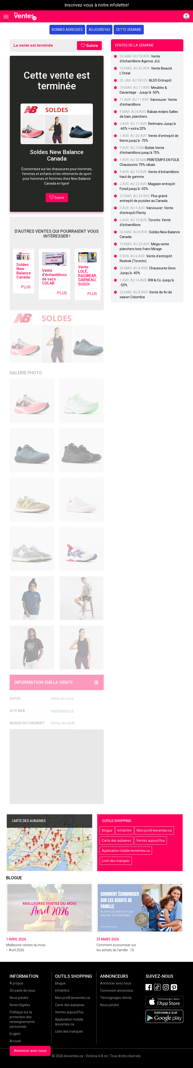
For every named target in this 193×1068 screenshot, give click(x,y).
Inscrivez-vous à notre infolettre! (96, 5)
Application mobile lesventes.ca (126, 851)
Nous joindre (19, 998)
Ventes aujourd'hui (150, 840)
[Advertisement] (56, 766)
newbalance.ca (62, 711)
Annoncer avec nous (30, 1051)
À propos (16, 983)
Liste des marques (116, 861)
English (15, 1034)
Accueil (15, 1041)
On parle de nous (22, 990)
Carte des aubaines (116, 840)
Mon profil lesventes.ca (154, 830)
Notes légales (20, 1005)
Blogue (107, 830)
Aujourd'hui (99, 30)
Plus (26, 287)
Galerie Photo (26, 372)
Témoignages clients (116, 998)
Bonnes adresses (67, 30)
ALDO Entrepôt (160, 80)
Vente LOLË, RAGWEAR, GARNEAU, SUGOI (87, 275)
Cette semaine (128, 30)
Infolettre (124, 830)
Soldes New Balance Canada (23, 271)
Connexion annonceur (116, 990)
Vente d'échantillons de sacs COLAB (54, 276)
